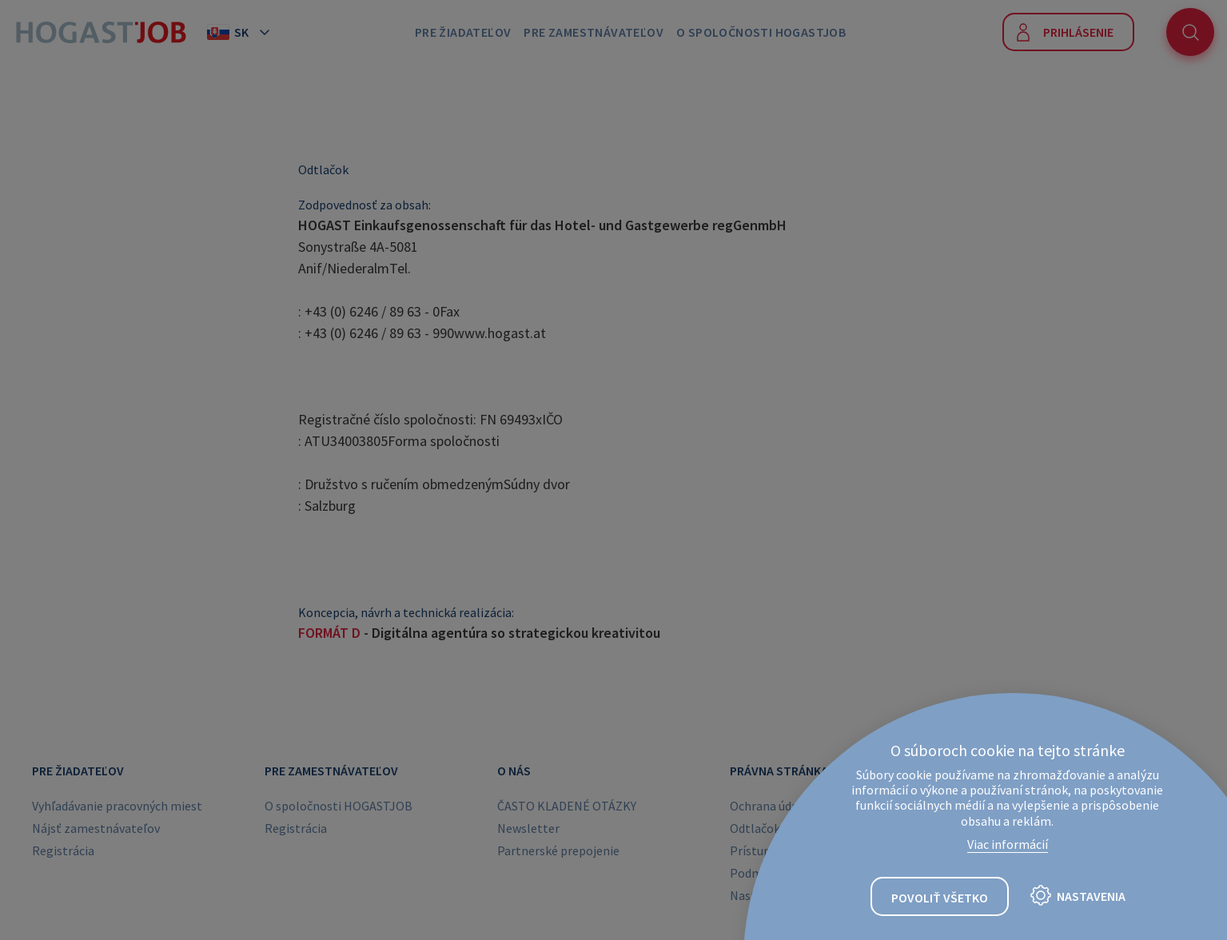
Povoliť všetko (939, 898)
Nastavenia (1091, 896)
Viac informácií (1007, 844)
